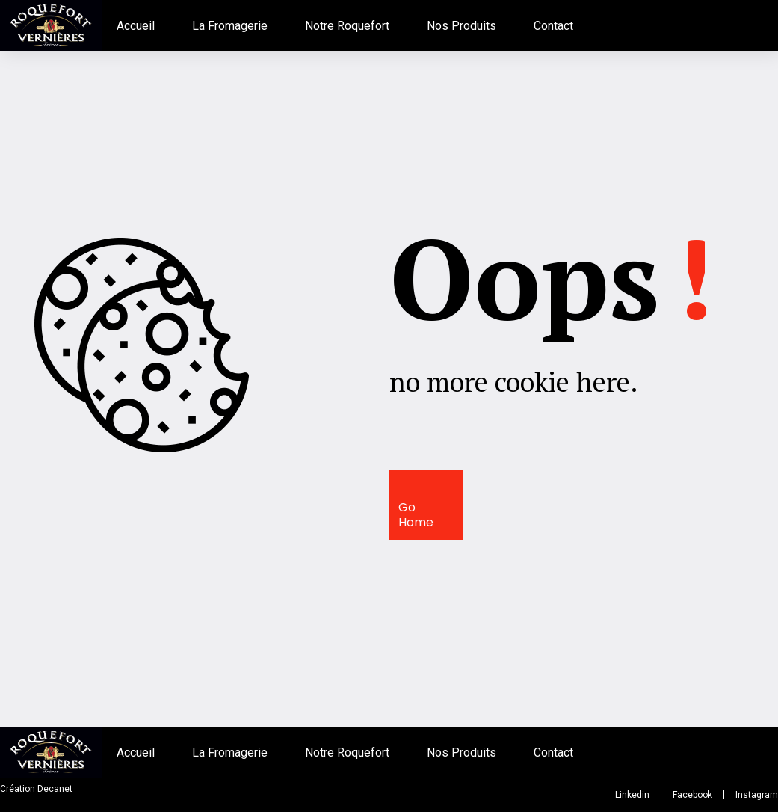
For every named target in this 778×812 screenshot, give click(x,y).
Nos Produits (461, 26)
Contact (553, 26)
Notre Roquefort (347, 26)
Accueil (136, 26)
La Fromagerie (230, 26)
